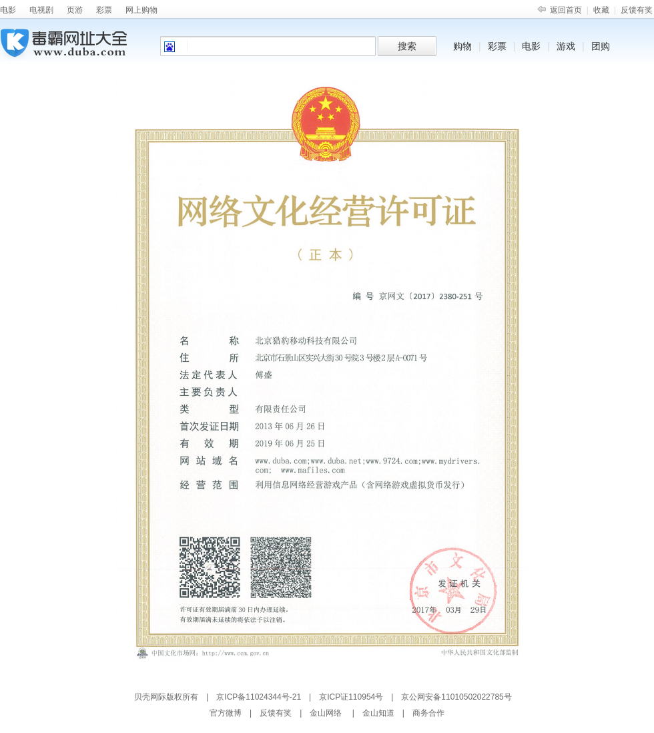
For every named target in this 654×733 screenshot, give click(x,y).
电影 (8, 10)
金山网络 (326, 713)
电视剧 (41, 10)
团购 (600, 46)
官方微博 (226, 713)
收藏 (601, 10)
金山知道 (378, 713)
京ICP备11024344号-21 (258, 697)
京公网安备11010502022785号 (456, 697)
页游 (75, 10)
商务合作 (428, 713)
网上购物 (141, 10)
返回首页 (566, 10)
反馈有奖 (637, 10)
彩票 (104, 10)
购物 (462, 46)
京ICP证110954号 (351, 697)
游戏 (566, 46)
